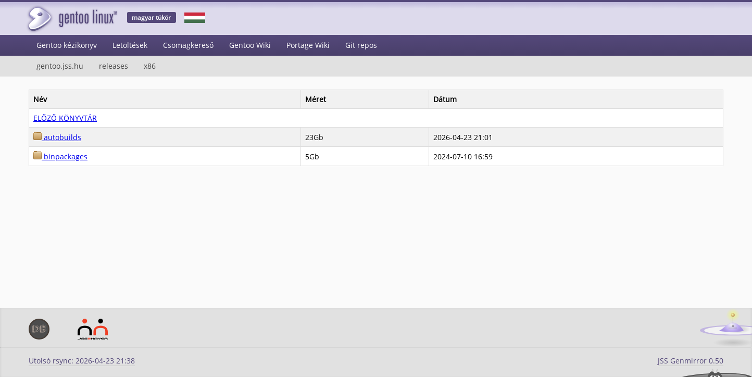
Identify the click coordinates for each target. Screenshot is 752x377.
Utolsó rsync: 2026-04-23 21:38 (82, 361)
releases (113, 66)
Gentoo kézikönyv (66, 45)
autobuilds (57, 137)
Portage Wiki (308, 45)
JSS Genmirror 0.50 (690, 361)
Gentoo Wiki (250, 45)
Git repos (361, 45)
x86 (150, 66)
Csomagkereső (188, 45)
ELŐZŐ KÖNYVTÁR (65, 118)
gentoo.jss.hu (59, 66)
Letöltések (129, 45)
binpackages (60, 156)
